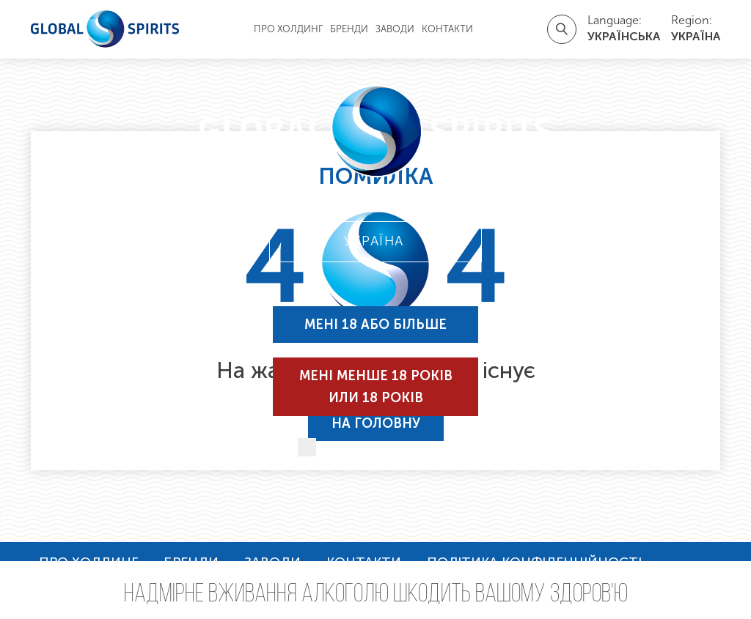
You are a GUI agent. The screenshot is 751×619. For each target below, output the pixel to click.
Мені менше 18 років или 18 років (376, 387)
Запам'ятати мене (392, 447)
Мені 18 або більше (375, 324)
